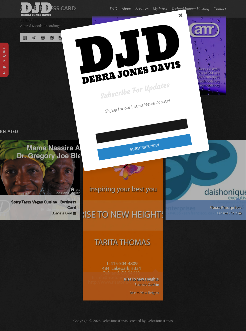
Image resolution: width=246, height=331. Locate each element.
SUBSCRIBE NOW (90, 144)
